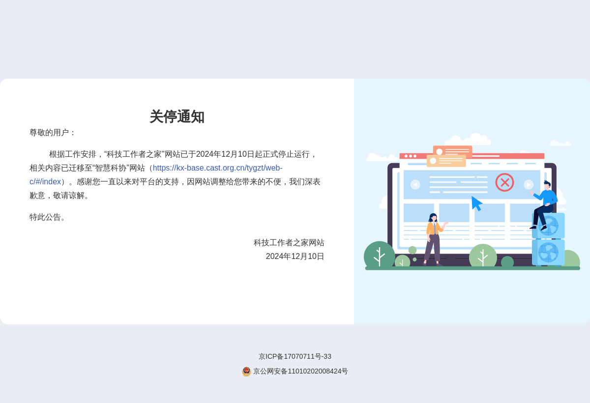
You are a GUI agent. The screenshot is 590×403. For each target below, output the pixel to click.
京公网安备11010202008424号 (295, 371)
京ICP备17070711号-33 (295, 356)
